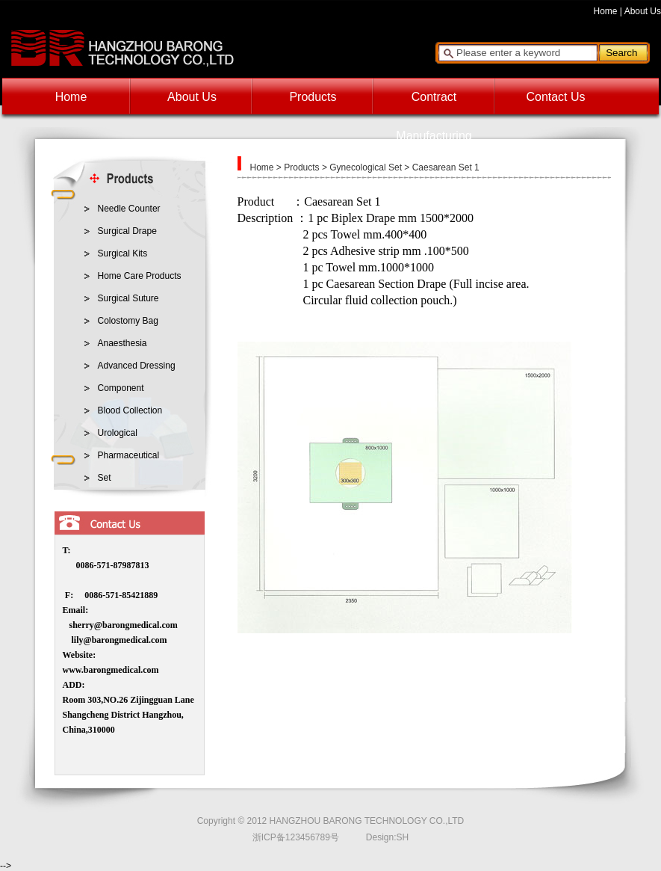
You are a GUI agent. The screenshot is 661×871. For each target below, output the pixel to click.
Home (606, 11)
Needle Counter (129, 208)
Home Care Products (139, 276)
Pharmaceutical (129, 455)
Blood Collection (130, 410)
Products (312, 96)
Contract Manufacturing (433, 103)
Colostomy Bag (128, 321)
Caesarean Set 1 (446, 167)
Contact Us (555, 96)
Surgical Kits (123, 253)
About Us (642, 11)
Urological (117, 433)
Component (121, 388)
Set (104, 478)
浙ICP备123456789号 (295, 837)
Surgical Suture (128, 298)
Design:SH (387, 837)
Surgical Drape (127, 231)
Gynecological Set (365, 167)
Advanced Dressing (137, 365)
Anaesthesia (122, 343)
